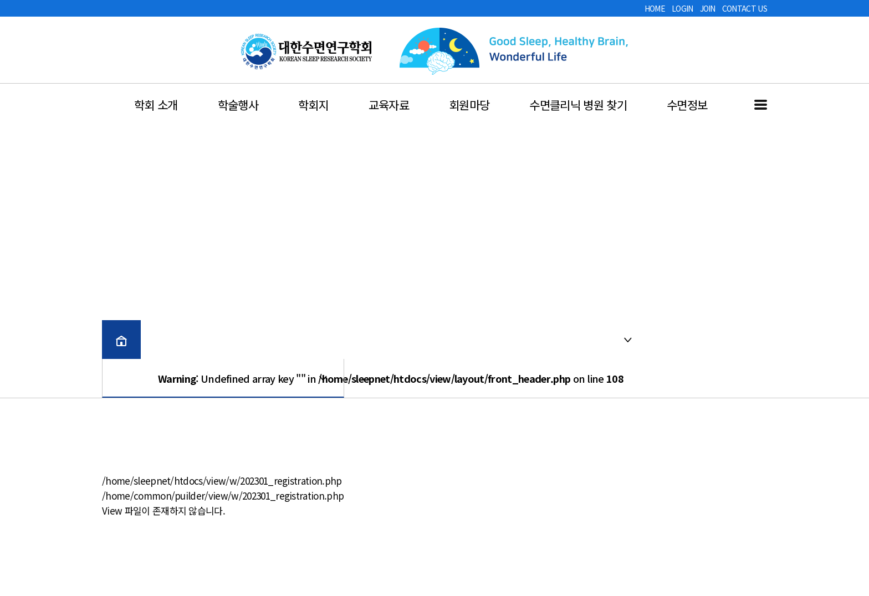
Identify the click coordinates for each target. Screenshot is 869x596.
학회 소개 (156, 104)
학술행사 (238, 104)
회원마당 (469, 104)
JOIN (707, 8)
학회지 (313, 104)
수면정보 (687, 104)
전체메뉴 (760, 105)
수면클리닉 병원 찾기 (578, 104)
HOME (655, 8)
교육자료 (389, 104)
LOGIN (682, 8)
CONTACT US (744, 8)
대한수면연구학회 (306, 51)
